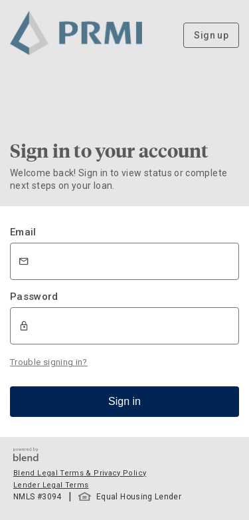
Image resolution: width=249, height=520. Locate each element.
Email (23, 232)
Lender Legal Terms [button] (50, 485)
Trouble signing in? (49, 362)
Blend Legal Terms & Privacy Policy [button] (79, 473)
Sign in (124, 401)
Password (34, 297)
